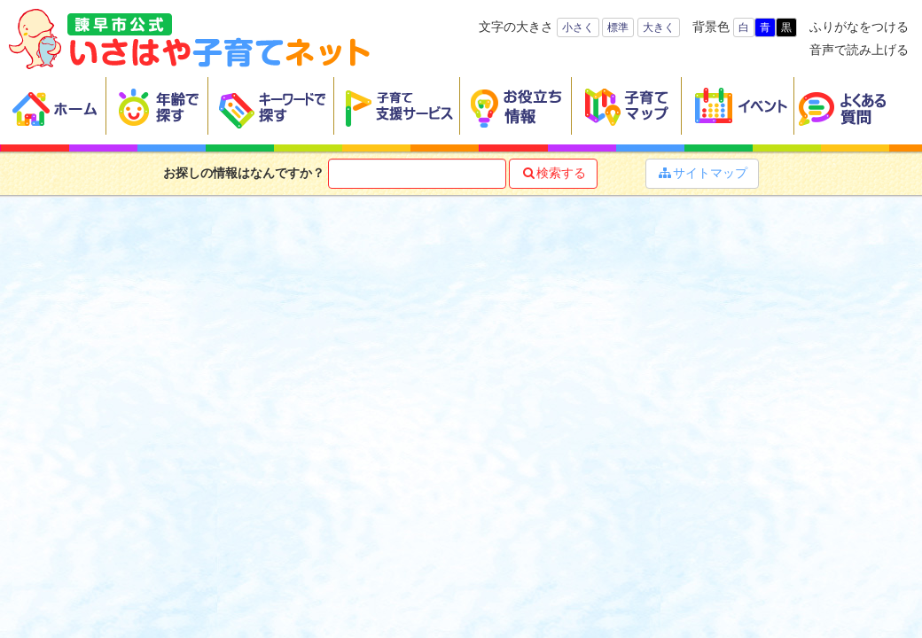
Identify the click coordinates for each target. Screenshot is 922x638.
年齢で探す (157, 106)
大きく (659, 27)
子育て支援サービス (397, 106)
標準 (618, 27)
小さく (578, 27)
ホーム (57, 106)
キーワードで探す (271, 106)
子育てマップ (627, 106)
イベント (738, 106)
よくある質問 (853, 106)
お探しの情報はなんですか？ (243, 173)
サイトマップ (702, 173)
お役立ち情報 (516, 106)
